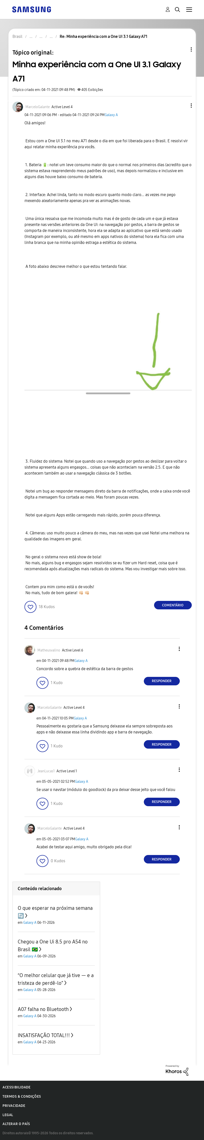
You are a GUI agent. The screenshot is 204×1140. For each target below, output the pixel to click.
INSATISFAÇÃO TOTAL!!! (44, 1035)
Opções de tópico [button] (183, 49)
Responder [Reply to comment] (162, 681)
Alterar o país (16, 1124)
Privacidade (13, 1106)
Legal (7, 1115)
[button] (183, 105)
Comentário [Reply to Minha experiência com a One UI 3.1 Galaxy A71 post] (173, 605)
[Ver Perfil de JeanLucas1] (46, 771)
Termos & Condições (21, 1096)
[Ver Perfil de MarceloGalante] (37, 107)
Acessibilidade (16, 1087)
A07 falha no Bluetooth (43, 1009)
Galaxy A (111, 115)
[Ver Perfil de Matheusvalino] (48, 650)
